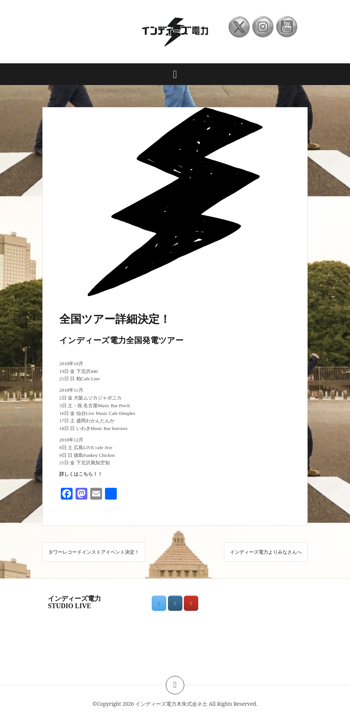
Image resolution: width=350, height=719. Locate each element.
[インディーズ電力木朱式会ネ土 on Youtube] (191, 603)
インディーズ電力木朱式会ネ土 (171, 703)
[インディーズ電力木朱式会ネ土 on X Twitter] (159, 603)
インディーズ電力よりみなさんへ (266, 552)
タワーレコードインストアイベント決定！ (93, 552)
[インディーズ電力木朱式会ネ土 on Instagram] (175, 603)
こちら (85, 474)
